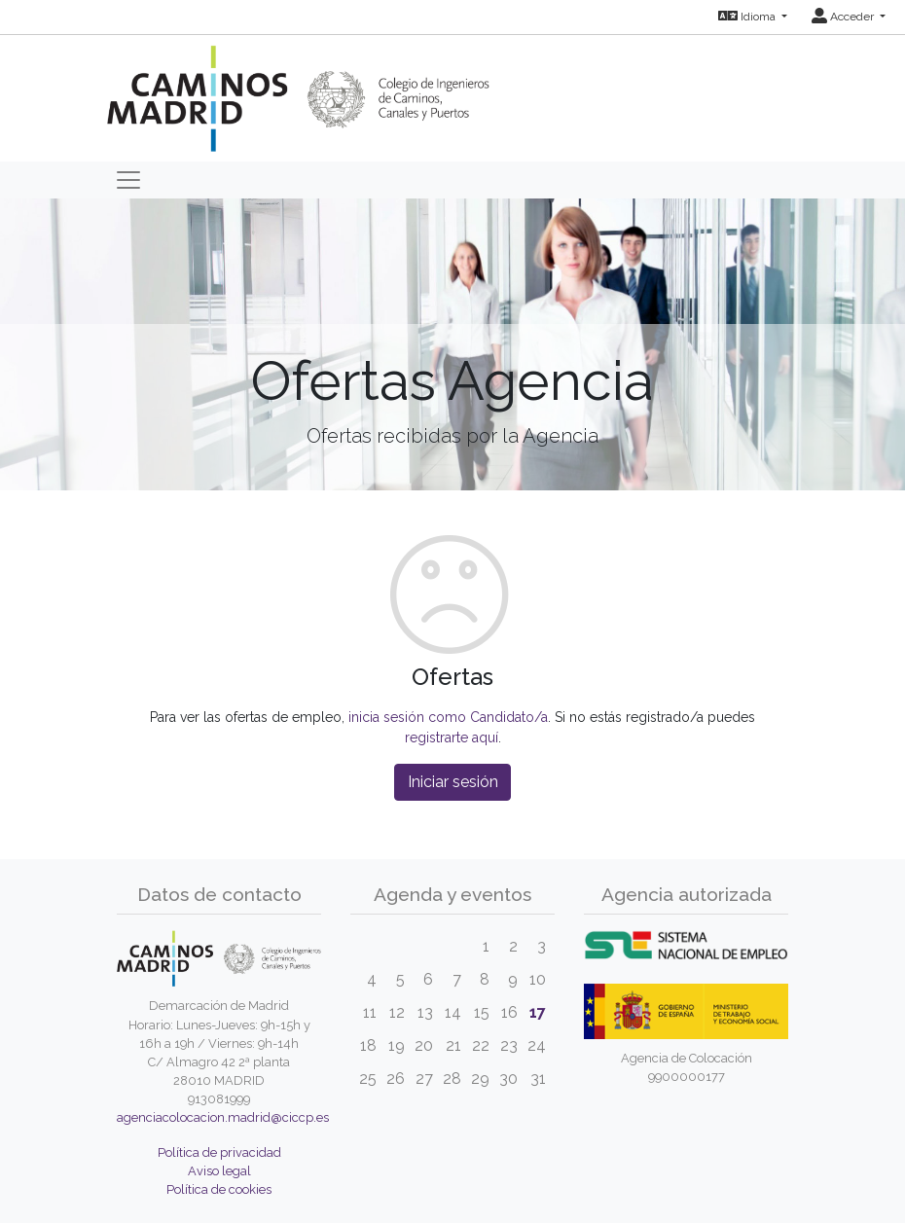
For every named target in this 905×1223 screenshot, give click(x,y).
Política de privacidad (219, 1152)
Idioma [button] (748, 16)
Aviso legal (219, 1171)
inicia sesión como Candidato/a (448, 717)
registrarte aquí (451, 737)
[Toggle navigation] (128, 180)
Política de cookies (219, 1189)
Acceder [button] (844, 16)
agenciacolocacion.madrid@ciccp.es (223, 1117)
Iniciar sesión (453, 782)
